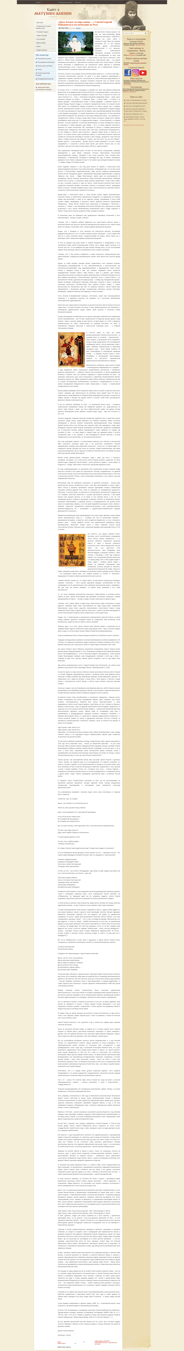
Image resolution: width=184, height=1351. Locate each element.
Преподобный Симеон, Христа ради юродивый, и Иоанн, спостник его (134, 119)
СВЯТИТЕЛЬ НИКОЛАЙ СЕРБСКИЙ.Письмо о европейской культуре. (106, 1342)
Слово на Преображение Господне (136, 100)
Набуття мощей (42, 35)
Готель (40, 69)
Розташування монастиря (46, 62)
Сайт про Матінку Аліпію (53, 13)
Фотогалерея (41, 39)
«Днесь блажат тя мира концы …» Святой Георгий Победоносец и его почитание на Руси (85, 23)
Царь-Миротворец (61, 1342)
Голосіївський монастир (65, 2)
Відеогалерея (41, 43)
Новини (78, 28)
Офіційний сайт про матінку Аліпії (134, 125)
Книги (38, 46)
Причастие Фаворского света (134, 114)
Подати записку (42, 50)
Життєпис (40, 22)
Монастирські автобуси (45, 66)
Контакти (78, 2)
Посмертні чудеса (42, 32)
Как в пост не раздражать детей (135, 106)
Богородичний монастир (45, 79)
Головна (38, 2)
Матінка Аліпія (140, 45)
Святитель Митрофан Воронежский (136, 103)
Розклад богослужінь (44, 58)
